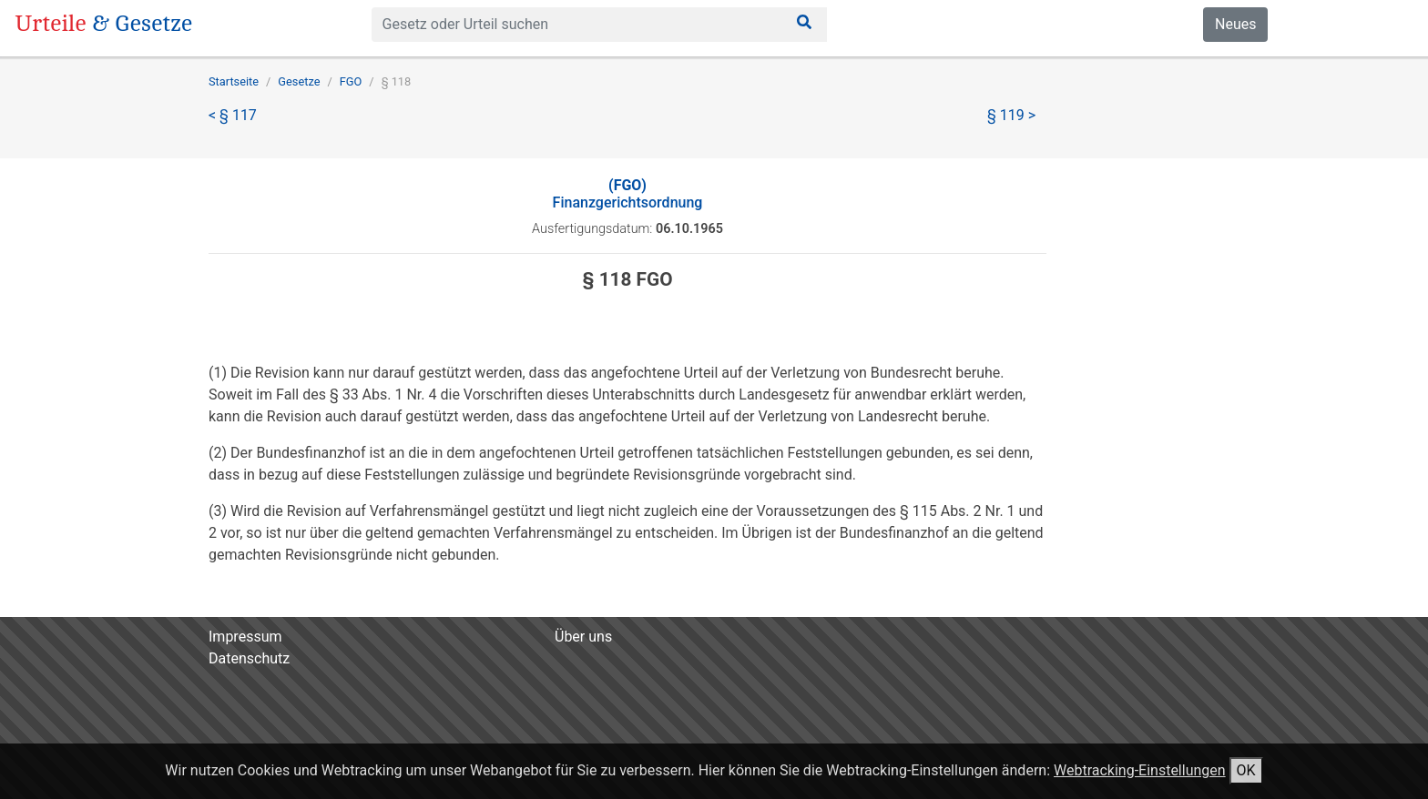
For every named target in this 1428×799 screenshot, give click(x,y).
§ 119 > (1011, 115)
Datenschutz (249, 658)
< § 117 (233, 115)
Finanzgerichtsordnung (628, 194)
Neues (1235, 24)
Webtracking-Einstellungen (1140, 770)
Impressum (245, 636)
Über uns (583, 636)
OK (1246, 770)
